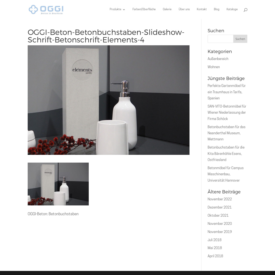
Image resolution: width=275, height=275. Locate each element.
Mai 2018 (215, 248)
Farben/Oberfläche (144, 9)
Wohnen (214, 67)
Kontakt (202, 9)
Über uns (184, 9)
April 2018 (215, 256)
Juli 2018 (214, 240)
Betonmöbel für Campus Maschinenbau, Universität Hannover (226, 174)
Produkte (115, 9)
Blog (216, 9)
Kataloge (232, 9)
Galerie (167, 9)
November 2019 (220, 232)
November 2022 (220, 199)
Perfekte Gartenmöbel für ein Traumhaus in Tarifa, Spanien (227, 92)
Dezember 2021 (220, 207)
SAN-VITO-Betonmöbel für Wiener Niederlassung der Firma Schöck (227, 113)
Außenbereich (218, 59)
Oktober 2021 (218, 215)
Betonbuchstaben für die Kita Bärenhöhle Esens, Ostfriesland (226, 154)
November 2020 (220, 224)
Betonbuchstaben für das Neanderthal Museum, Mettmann (226, 133)
